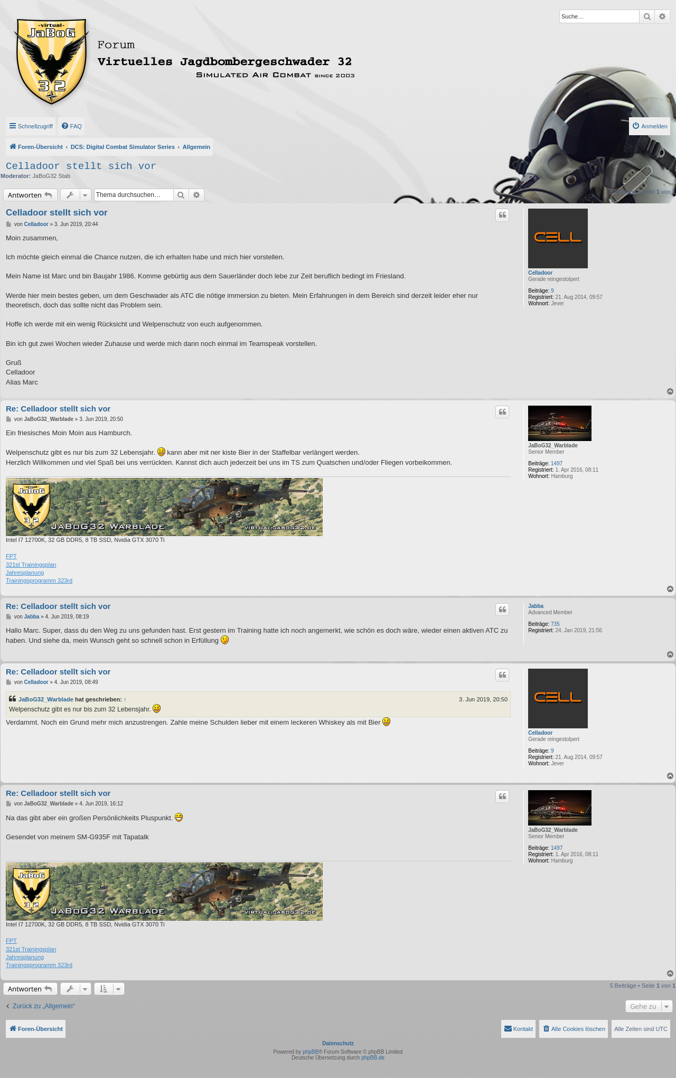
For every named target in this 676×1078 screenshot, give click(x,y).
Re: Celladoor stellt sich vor (58, 408)
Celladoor (540, 273)
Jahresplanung (25, 572)
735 (555, 624)
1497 (556, 463)
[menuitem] (71, 126)
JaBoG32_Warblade (553, 445)
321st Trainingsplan (31, 564)
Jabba (535, 606)
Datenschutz (337, 1043)
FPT (11, 556)
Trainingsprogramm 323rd (39, 580)
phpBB (310, 1052)
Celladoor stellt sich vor (81, 166)
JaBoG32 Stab (52, 176)
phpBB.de (372, 1058)
